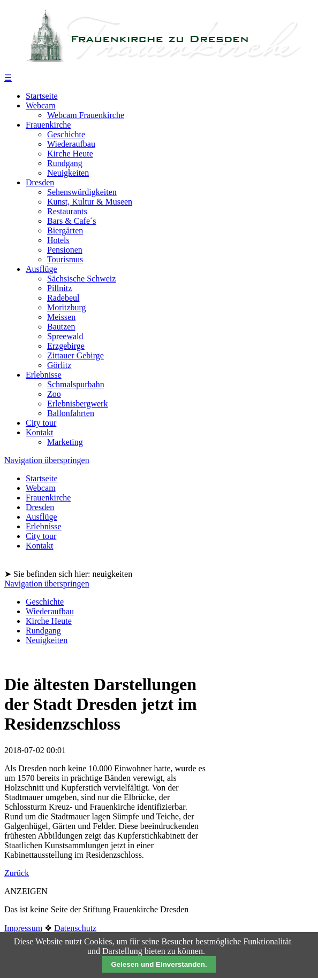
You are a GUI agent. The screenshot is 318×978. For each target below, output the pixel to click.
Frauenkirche (48, 124)
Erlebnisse (44, 374)
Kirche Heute (70, 153)
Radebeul (63, 297)
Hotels (58, 240)
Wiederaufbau (71, 143)
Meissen (61, 317)
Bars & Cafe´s (71, 220)
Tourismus (65, 259)
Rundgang (64, 163)
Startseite (42, 95)
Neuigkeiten (68, 172)
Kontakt (40, 432)
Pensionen (64, 249)
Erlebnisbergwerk (77, 403)
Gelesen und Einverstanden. (159, 964)
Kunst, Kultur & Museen (89, 201)
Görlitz (59, 365)
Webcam (41, 105)
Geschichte (66, 134)
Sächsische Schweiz (81, 278)
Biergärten (65, 230)
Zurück (16, 873)
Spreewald (65, 336)
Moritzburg (66, 307)
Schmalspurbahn (75, 384)
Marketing (65, 442)
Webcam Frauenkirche (85, 115)
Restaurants (67, 211)
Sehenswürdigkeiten (82, 192)
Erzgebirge (66, 345)
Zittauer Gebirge (75, 355)
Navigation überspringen (46, 460)
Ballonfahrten (70, 413)
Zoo (54, 393)
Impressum (23, 928)
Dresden (40, 182)
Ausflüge (41, 268)
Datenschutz (75, 928)
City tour (41, 422)
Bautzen (61, 326)
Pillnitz (59, 288)
